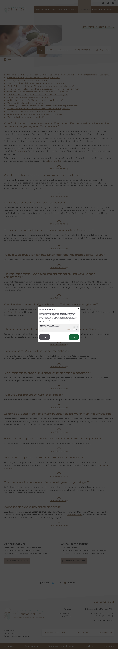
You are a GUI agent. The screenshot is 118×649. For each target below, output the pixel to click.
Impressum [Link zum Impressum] (41, 310)
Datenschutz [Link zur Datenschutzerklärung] (47, 310)
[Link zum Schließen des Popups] (79, 309)
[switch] (75, 327)
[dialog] (59, 324)
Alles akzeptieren (73, 337)
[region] (59, 328)
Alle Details (69, 329)
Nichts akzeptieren (44, 337)
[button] (74, 327)
